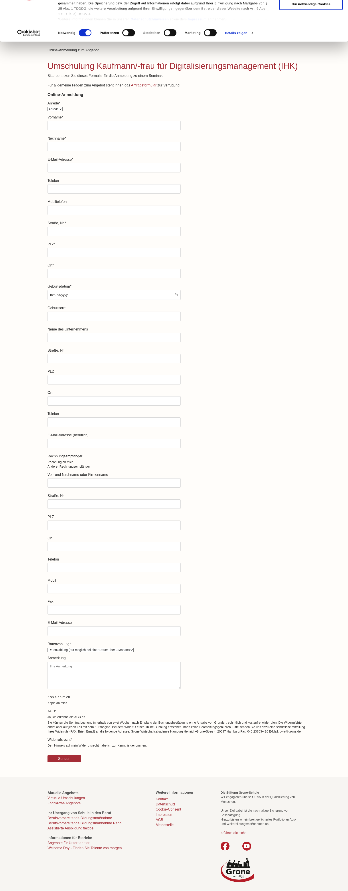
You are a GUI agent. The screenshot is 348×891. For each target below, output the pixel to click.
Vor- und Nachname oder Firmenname (77, 475)
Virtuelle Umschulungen (66, 798)
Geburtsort (56, 308)
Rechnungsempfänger (64, 456)
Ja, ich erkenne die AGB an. (66, 717)
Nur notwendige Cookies (310, 38)
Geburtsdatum (59, 286)
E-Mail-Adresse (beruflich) (68, 435)
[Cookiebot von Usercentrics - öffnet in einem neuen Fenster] (28, 67)
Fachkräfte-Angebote (64, 803)
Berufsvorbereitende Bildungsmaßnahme (79, 818)
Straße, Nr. (56, 223)
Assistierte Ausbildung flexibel (70, 828)
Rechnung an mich (60, 462)
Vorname (55, 117)
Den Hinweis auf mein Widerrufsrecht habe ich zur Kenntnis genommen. (97, 745)
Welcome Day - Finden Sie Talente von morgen (84, 848)
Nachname (56, 138)
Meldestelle (165, 825)
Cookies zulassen (311, 11)
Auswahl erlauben (311, 25)
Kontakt (162, 799)
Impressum (197, 53)
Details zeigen (236, 67)
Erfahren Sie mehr (233, 833)
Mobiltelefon (57, 202)
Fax (50, 601)
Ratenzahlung (59, 644)
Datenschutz (166, 804)
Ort (50, 265)
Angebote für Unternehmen (68, 843)
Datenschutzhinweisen (150, 53)
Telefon (53, 180)
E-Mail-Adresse (60, 159)
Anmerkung (56, 658)
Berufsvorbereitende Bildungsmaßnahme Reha (84, 823)
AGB (51, 711)
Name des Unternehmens (67, 329)
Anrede (53, 103)
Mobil (51, 580)
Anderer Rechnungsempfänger (68, 466)
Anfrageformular (143, 85)
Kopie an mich (58, 697)
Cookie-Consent (168, 809)
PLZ (51, 244)
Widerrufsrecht (59, 739)
